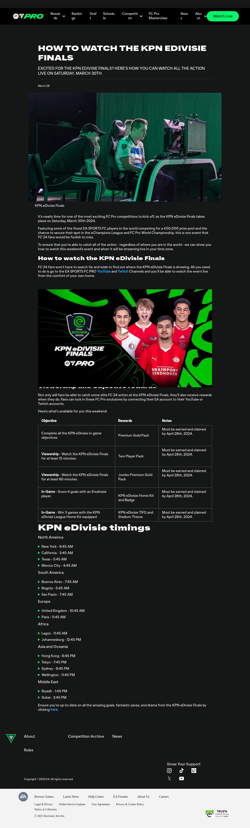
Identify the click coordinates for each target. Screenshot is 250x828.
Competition (132, 16)
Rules (28, 750)
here (54, 710)
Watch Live (223, 16)
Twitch (123, 271)
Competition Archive (86, 736)
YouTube (104, 271)
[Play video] (125, 330)
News (184, 16)
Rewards (57, 16)
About (201, 16)
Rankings (77, 16)
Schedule (109, 16)
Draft (93, 16)
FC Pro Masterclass (158, 16)
